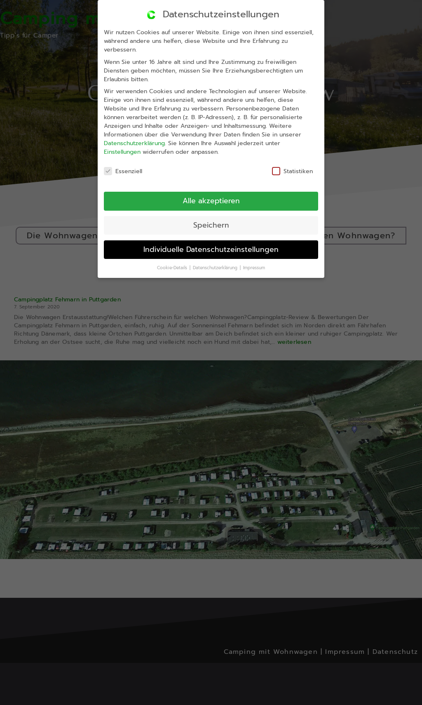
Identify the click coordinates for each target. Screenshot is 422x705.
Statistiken (290, 169)
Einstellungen (119, 154)
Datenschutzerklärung (131, 145)
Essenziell (121, 174)
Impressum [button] (254, 266)
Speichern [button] (210, 224)
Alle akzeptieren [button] (210, 201)
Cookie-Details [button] (173, 268)
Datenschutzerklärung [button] (216, 267)
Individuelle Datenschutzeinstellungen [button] (211, 249)
